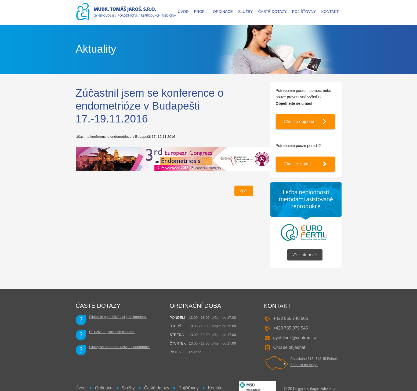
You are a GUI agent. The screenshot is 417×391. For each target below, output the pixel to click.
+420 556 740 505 (290, 318)
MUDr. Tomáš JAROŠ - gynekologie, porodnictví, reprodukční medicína (126, 12)
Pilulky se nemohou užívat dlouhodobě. (119, 347)
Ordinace (223, 11)
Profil (201, 11)
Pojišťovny (304, 11)
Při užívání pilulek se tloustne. (112, 332)
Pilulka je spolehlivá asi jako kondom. (118, 317)
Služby (245, 11)
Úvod (183, 11)
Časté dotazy (272, 11)
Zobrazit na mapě (304, 365)
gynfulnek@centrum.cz (295, 337)
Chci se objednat (300, 121)
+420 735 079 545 (290, 328)
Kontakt (330, 11)
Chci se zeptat (297, 164)
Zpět (243, 191)
